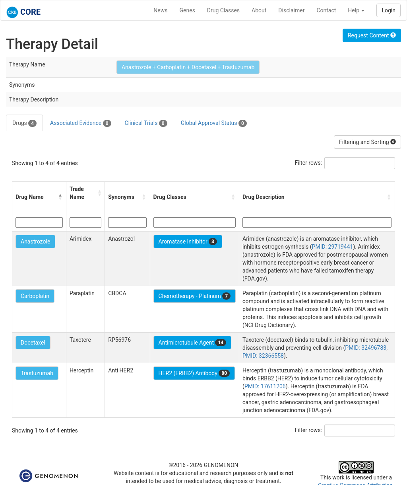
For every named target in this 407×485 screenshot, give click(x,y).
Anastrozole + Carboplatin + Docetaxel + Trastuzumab (188, 67)
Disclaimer (291, 10)
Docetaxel (33, 342)
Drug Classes (223, 10)
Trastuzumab (37, 373)
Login (388, 10)
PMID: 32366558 (263, 356)
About (259, 10)
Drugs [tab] (24, 123)
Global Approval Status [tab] (214, 123)
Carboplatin (35, 296)
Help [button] (356, 10)
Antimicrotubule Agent (193, 342)
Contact (326, 10)
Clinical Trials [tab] (146, 123)
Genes (187, 10)
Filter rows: (308, 163)
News (160, 10)
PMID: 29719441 (332, 246)
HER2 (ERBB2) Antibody (194, 373)
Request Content (372, 35)
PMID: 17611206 (265, 386)
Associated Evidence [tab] (80, 123)
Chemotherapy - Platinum (195, 296)
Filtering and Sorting (367, 142)
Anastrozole (35, 241)
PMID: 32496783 (365, 348)
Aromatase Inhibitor (188, 241)
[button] (60, 197)
